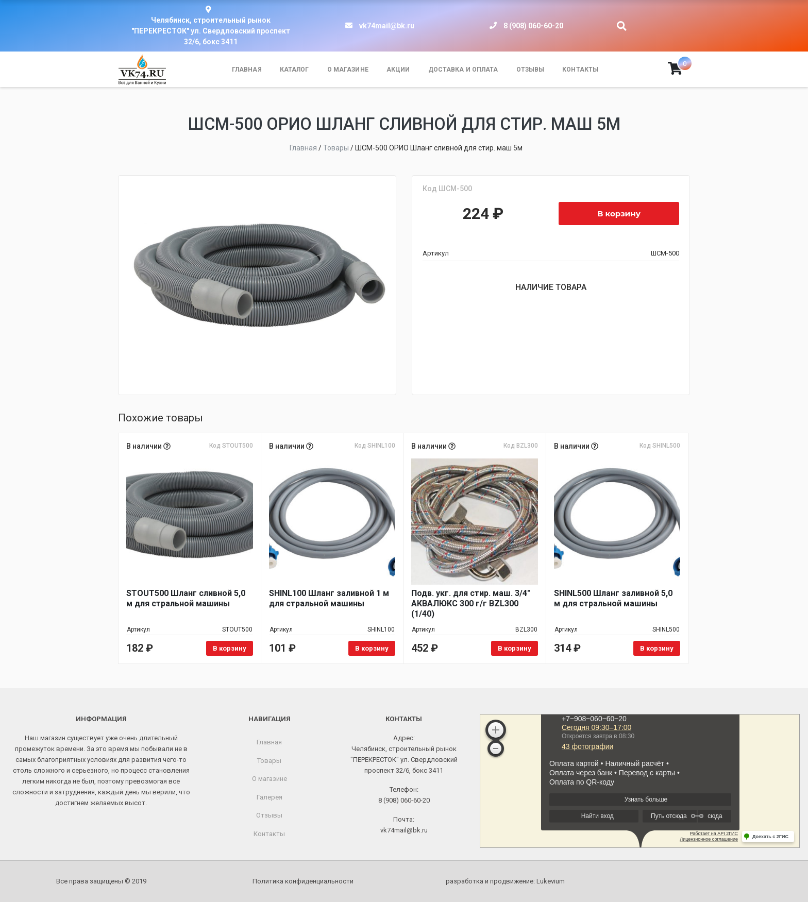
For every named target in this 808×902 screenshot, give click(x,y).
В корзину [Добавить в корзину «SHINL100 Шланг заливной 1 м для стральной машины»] (372, 648)
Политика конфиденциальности (303, 881)
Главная (247, 69)
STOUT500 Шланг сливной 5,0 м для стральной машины (185, 598)
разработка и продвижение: (505, 881)
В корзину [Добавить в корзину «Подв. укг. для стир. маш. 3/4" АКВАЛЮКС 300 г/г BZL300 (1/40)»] (514, 648)
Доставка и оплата (463, 69)
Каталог (294, 69)
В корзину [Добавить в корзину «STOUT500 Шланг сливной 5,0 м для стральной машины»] (229, 648)
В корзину (619, 213)
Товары (269, 760)
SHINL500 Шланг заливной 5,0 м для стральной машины (613, 598)
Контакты (580, 69)
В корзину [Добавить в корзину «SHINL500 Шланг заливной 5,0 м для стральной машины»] (657, 648)
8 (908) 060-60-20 (533, 26)
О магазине (347, 69)
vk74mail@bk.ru (386, 26)
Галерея (269, 797)
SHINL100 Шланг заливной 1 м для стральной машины (329, 598)
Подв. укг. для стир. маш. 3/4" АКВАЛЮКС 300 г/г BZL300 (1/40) (470, 603)
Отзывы (530, 69)
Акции (398, 69)
